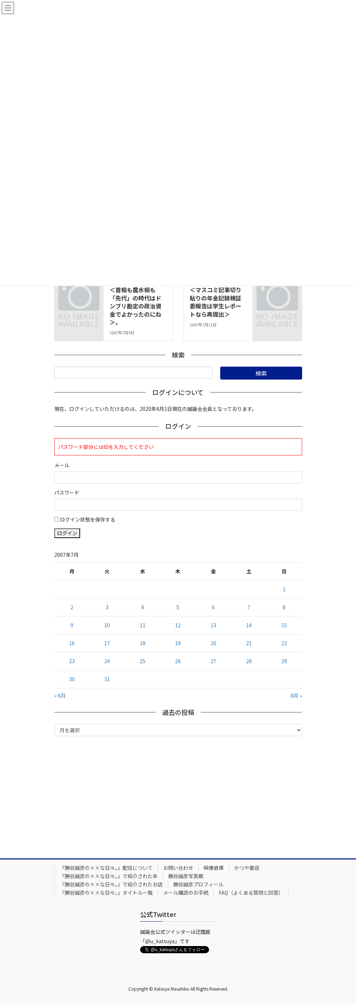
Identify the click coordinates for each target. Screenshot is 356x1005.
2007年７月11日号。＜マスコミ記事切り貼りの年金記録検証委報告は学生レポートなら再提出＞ (217, 297)
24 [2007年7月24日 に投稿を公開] (107, 661)
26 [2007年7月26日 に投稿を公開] (178, 661)
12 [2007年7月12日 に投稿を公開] (178, 625)
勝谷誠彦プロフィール (198, 884)
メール (61, 465)
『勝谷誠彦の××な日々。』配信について (106, 867)
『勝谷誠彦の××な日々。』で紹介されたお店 (111, 884)
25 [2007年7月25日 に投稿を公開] (142, 661)
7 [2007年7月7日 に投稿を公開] (249, 607)
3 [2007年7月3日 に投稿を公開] (107, 607)
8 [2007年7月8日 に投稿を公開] (284, 607)
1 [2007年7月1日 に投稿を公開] (284, 589)
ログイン (67, 533)
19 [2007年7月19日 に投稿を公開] (178, 643)
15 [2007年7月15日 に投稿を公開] (284, 625)
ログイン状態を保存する (87, 519)
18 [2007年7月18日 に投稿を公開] (142, 643)
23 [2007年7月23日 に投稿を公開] (72, 661)
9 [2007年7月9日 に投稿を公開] (71, 625)
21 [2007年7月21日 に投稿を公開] (249, 643)
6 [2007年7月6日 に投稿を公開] (213, 607)
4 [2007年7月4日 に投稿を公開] (142, 607)
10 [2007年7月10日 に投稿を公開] (107, 625)
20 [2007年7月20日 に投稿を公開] (213, 643)
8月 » (296, 695)
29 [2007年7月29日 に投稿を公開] (284, 661)
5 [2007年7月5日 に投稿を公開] (177, 607)
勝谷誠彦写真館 (185, 876)
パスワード (66, 492)
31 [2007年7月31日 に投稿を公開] (107, 679)
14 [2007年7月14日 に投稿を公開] (249, 625)
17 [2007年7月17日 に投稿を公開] (107, 643)
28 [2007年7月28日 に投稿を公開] (249, 661)
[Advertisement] (178, 795)
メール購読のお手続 (185, 892)
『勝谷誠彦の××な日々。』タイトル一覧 (106, 892)
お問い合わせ (178, 867)
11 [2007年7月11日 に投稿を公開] (142, 625)
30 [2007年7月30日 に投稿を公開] (72, 679)
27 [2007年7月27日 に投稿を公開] (213, 661)
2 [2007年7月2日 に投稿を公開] (71, 607)
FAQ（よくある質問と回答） (251, 892)
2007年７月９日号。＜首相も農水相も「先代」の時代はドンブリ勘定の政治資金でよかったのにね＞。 (136, 301)
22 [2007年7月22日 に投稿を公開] (284, 643)
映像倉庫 (214, 867)
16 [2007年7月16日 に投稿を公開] (72, 643)
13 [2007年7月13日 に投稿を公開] (213, 625)
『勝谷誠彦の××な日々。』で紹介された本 (109, 876)
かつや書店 (246, 867)
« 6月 (60, 695)
